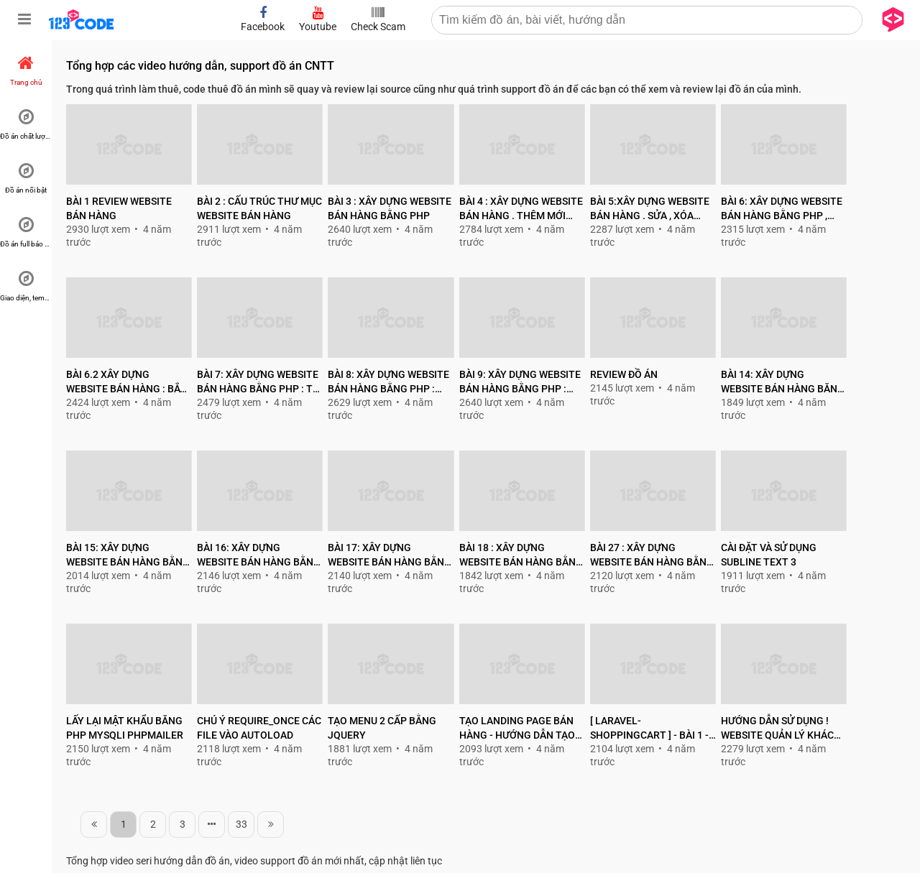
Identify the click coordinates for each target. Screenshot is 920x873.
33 (241, 824)
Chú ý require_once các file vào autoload (259, 728)
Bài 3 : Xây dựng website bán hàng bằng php (389, 208)
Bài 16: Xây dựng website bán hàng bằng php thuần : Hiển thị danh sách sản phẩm (259, 555)
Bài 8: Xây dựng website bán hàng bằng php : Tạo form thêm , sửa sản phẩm (388, 382)
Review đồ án (624, 374)
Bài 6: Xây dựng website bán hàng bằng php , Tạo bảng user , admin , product (781, 209)
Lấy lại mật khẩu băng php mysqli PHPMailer (124, 728)
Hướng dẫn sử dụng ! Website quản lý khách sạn (781, 728)
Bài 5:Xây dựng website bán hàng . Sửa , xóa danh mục (649, 209)
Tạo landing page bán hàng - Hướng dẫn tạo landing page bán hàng (520, 728)
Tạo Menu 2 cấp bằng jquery (382, 728)
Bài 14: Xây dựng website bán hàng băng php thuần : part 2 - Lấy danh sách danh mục (783, 382)
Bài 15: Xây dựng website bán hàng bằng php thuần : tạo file (128, 555)
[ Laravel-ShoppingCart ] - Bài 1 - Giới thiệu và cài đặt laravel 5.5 (649, 728)
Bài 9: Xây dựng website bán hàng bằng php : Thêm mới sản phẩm (520, 382)
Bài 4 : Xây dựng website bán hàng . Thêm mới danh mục (521, 209)
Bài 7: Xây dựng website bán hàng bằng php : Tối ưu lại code (260, 382)
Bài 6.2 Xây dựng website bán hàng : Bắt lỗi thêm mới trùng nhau (126, 382)
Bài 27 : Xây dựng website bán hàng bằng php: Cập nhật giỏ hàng (652, 555)
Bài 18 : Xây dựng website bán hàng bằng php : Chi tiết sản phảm (521, 555)
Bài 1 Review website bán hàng (119, 208)
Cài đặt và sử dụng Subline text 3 (768, 555)
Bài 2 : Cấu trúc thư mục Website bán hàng (259, 208)
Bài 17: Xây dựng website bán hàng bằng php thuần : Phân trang (389, 555)
